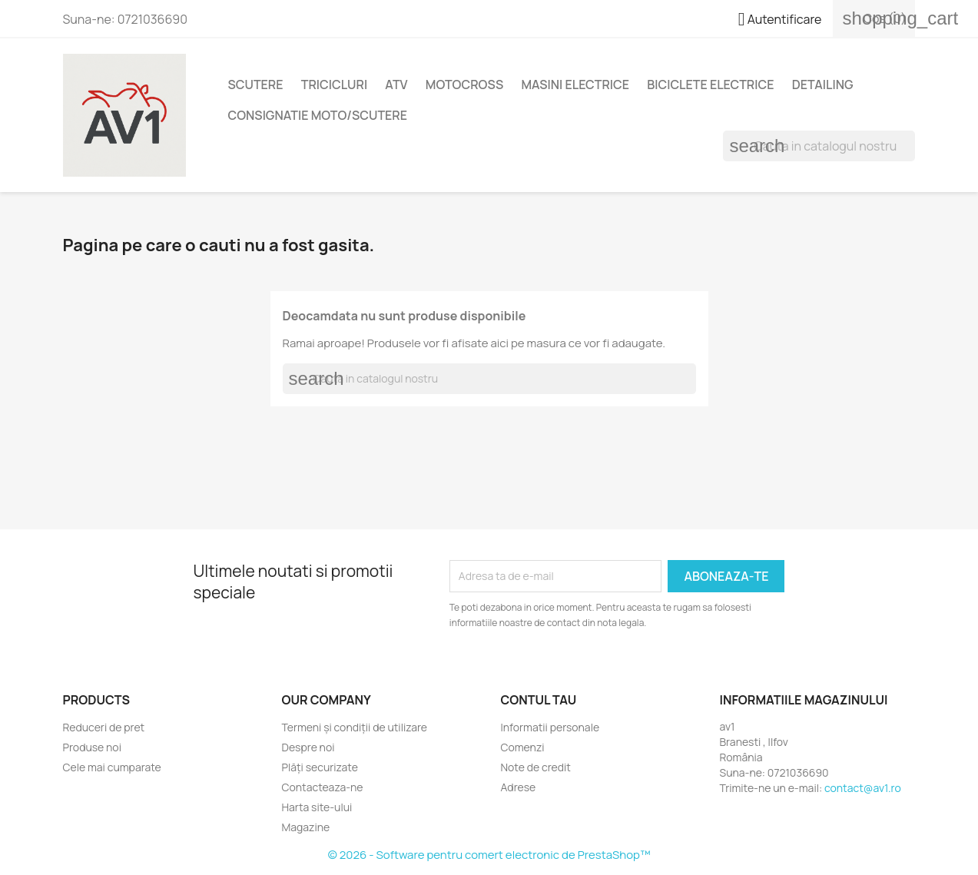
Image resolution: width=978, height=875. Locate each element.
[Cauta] (819, 146)
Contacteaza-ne (322, 787)
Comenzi (523, 747)
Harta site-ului (317, 807)
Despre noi (308, 747)
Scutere (255, 84)
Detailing (823, 84)
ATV (396, 84)
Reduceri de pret (104, 727)
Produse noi (92, 747)
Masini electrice (575, 84)
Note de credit (536, 767)
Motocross (464, 84)
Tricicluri (334, 84)
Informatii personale (550, 727)
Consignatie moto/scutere (318, 115)
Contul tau (539, 699)
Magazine (306, 827)
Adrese (518, 787)
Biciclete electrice (710, 84)
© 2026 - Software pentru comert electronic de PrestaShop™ (489, 855)
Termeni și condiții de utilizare (355, 727)
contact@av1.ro (862, 788)
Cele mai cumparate (112, 767)
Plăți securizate (320, 767)
